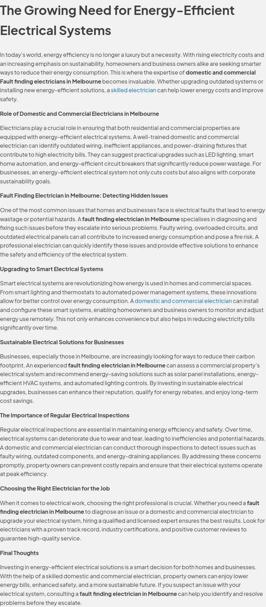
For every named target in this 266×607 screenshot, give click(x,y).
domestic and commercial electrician (183, 300)
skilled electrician (133, 90)
